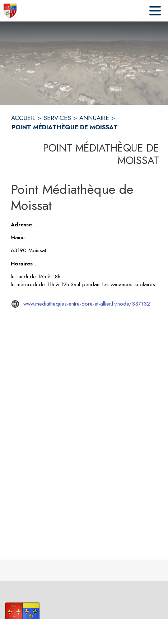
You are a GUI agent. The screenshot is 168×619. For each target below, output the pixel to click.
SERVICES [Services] (57, 118)
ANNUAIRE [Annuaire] (94, 118)
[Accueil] (10, 11)
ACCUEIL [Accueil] (23, 118)
